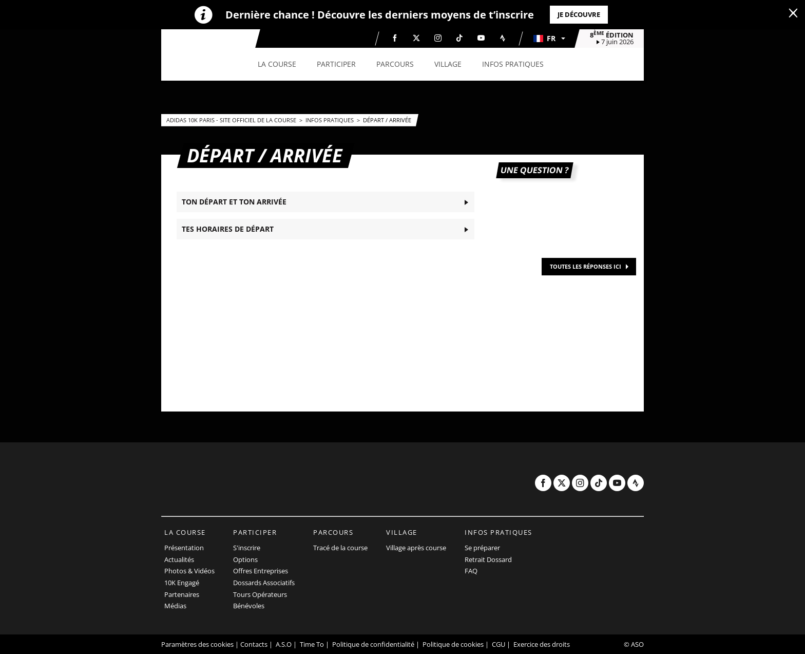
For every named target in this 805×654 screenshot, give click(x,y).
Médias (175, 605)
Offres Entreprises (260, 570)
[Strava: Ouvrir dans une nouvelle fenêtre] (502, 38)
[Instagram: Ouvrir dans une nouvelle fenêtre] (438, 38)
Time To (312, 644)
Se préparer (482, 547)
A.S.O (284, 644)
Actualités (179, 559)
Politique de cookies (453, 644)
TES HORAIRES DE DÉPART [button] (228, 229)
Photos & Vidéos (189, 570)
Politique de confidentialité (373, 644)
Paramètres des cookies (197, 644)
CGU (498, 644)
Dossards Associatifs (264, 582)
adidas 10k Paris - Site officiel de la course (232, 120)
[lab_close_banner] (793, 13)
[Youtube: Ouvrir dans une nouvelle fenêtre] (481, 38)
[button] (549, 38)
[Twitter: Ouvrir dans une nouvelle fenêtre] (416, 38)
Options (245, 559)
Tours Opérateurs (260, 594)
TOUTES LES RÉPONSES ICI (585, 266)
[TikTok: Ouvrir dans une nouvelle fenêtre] (459, 38)
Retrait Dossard (488, 559)
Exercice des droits (541, 644)
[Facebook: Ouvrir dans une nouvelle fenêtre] (394, 38)
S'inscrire (246, 547)
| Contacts (251, 644)
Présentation (184, 547)
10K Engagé (181, 582)
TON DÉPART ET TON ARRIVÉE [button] (234, 202)
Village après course (416, 547)
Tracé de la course (340, 547)
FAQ (471, 570)
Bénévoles (248, 605)
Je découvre (579, 14)
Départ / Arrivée (387, 120)
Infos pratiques (330, 120)
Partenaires (181, 594)
